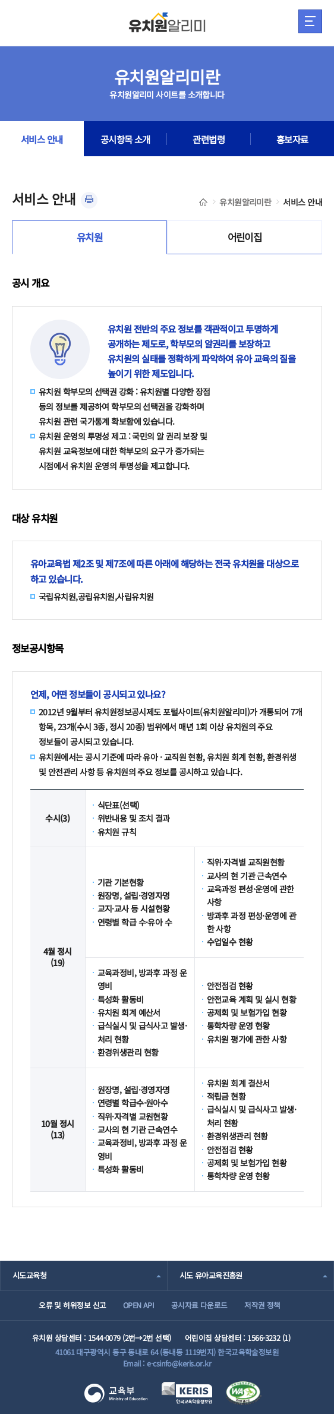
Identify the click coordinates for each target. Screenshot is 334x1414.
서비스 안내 (42, 139)
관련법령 (209, 139)
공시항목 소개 (125, 139)
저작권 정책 (262, 1305)
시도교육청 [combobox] (29, 1275)
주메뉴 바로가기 (0, 0)
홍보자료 (292, 139)
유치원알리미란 (245, 202)
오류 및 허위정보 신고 (72, 1305)
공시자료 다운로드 (199, 1305)
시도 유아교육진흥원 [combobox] (210, 1275)
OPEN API (139, 1305)
